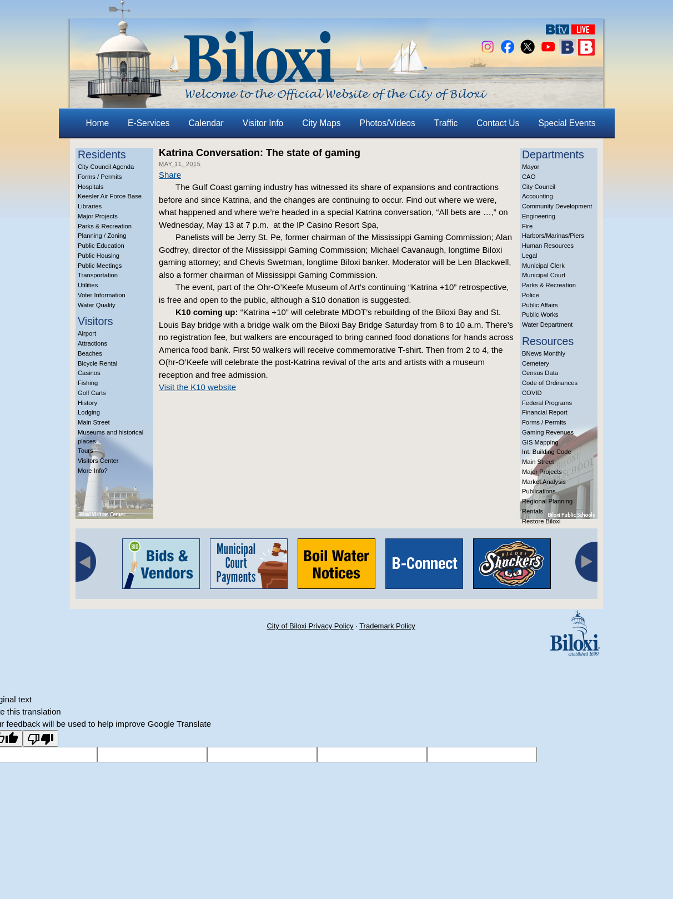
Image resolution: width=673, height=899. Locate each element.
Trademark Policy (387, 626)
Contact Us (497, 123)
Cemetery (535, 363)
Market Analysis (544, 481)
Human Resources (548, 245)
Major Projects (98, 216)
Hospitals (90, 186)
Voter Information (101, 295)
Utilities (88, 285)
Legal (530, 255)
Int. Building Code (546, 451)
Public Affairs (540, 305)
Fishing (88, 382)
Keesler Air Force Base (110, 196)
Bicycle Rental (97, 363)
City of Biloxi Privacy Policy (310, 626)
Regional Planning (547, 501)
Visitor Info (263, 123)
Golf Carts (92, 392)
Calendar (206, 123)
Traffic (446, 123)
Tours (85, 450)
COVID (532, 392)
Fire (527, 226)
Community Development (557, 206)
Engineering (538, 216)
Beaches (90, 353)
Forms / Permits (100, 176)
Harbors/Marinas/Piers (553, 235)
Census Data (540, 372)
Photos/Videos (387, 123)
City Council (538, 186)
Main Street (94, 422)
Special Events (566, 123)
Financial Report (544, 412)
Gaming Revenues (548, 432)
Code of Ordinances (549, 382)
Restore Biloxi (541, 521)
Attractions (92, 343)
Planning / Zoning (102, 235)
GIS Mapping (540, 442)
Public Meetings (100, 265)
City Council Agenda (106, 166)
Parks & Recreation (105, 226)
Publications (539, 491)
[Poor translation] (40, 738)
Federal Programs (547, 402)
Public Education (101, 245)
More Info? (93, 470)
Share (170, 174)
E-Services (148, 123)
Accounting (537, 196)
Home (97, 123)
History (87, 402)
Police (530, 295)
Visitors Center (98, 460)
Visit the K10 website (197, 387)
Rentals (532, 511)
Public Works (540, 314)
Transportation (98, 275)
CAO (528, 176)
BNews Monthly (543, 353)
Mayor (530, 166)
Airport (87, 333)
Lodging (89, 412)
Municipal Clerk (543, 265)
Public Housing (98, 255)
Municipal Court (543, 275)
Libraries (90, 206)
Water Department (547, 324)
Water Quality (96, 305)
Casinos (89, 372)
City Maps (321, 123)
